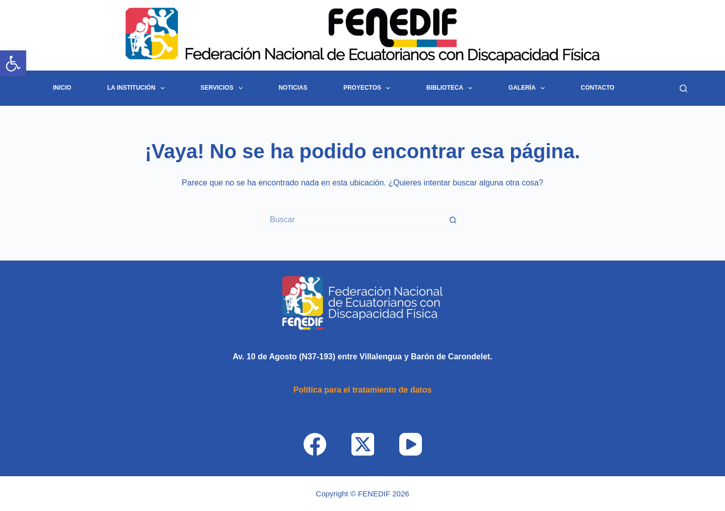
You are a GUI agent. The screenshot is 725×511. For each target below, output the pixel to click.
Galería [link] (529, 88)
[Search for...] (352, 220)
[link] (13, 63)
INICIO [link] (62, 87)
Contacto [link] (598, 87)
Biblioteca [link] (451, 88)
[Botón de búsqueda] (453, 220)
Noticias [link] (292, 87)
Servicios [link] (223, 88)
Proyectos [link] (369, 88)
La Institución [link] (138, 88)
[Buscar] (683, 88)
